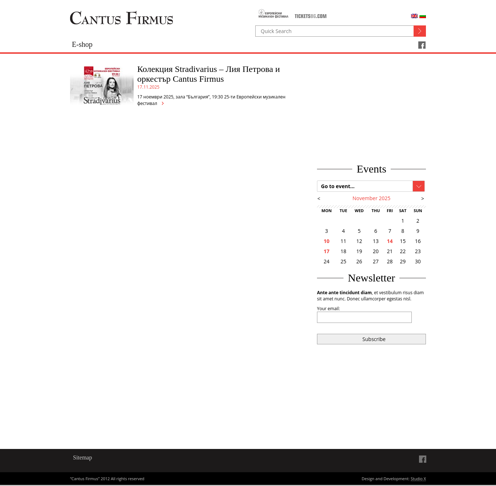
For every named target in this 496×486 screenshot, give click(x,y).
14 (390, 241)
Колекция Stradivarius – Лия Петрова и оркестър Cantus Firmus (208, 74)
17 (326, 251)
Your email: (328, 308)
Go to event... (338, 186)
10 (326, 241)
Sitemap (82, 457)
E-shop (82, 44)
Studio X (418, 479)
